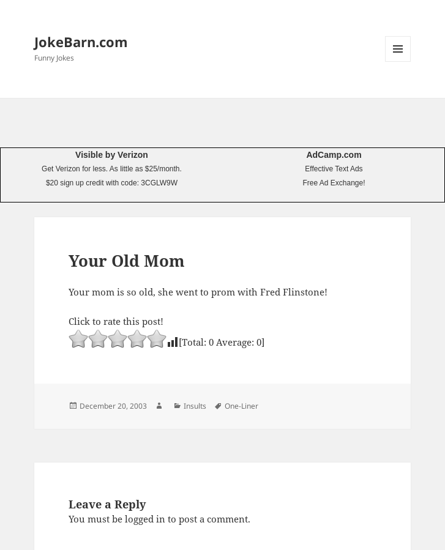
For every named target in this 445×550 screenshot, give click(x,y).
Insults (195, 406)
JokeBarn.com (81, 41)
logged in (145, 519)
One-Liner (241, 406)
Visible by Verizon (111, 155)
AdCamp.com (333, 155)
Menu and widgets (398, 61)
